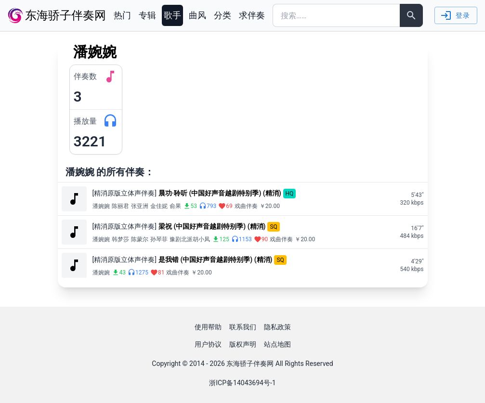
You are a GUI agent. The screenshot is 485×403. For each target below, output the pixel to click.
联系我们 (242, 327)
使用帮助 (208, 327)
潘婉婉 (101, 206)
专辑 (147, 15)
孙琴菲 (159, 239)
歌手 (172, 15)
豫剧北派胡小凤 (190, 239)
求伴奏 (252, 15)
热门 (122, 15)
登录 (455, 15)
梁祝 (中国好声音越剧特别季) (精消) (212, 226)
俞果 (175, 206)
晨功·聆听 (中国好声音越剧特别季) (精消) (219, 193)
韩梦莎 (120, 239)
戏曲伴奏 (246, 206)
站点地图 (277, 344)
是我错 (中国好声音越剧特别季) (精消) (215, 259)
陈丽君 (120, 206)
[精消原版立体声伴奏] (124, 193)
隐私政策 (277, 327)
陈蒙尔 (139, 239)
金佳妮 (159, 206)
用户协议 (208, 344)
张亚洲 (139, 206)
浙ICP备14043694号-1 (242, 383)
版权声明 (242, 344)
